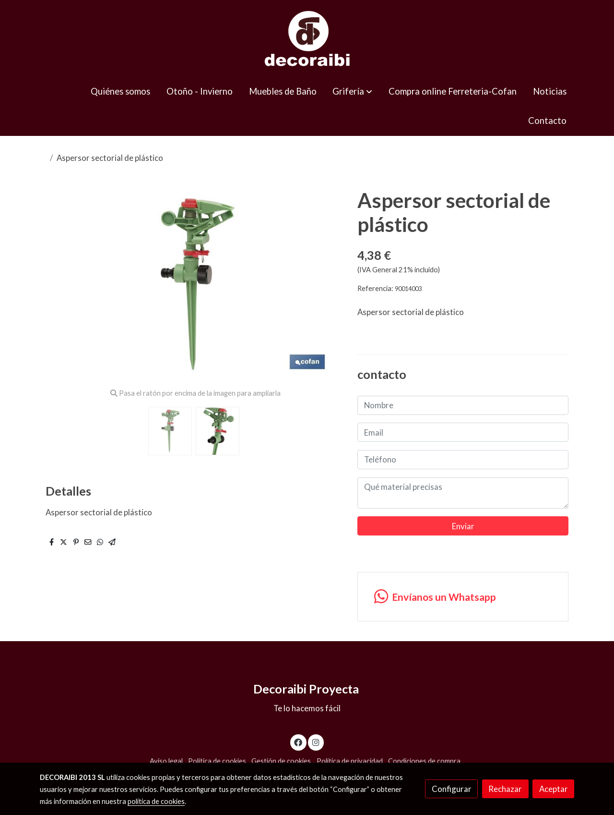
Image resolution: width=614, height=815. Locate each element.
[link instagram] (315, 742)
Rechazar (505, 789)
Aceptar (553, 789)
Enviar (463, 526)
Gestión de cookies (281, 761)
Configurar (452, 789)
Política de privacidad (350, 761)
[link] (307, 38)
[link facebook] (298, 742)
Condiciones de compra (424, 761)
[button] (352, 91)
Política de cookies (217, 761)
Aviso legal (166, 761)
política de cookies (156, 801)
